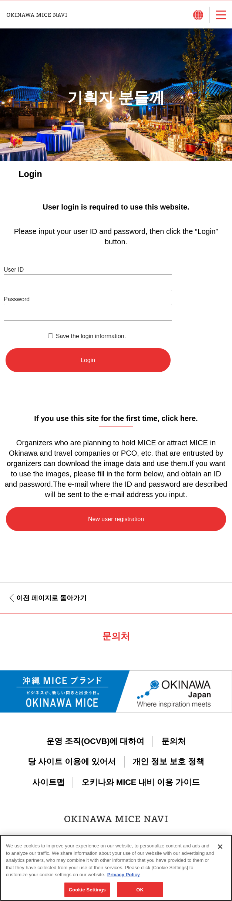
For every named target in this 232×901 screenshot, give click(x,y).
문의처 (173, 741)
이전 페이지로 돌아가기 (51, 598)
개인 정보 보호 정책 (168, 761)
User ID (14, 269)
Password (17, 299)
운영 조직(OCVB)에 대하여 (95, 741)
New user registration (116, 519)
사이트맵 (48, 782)
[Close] (220, 850)
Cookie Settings (87, 893)
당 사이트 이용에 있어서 (72, 761)
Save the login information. (91, 336)
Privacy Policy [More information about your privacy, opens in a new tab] (123, 878)
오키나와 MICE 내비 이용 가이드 (140, 782)
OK (140, 893)
